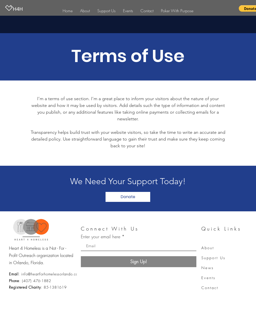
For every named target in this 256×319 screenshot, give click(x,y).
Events (208, 277)
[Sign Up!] (138, 261)
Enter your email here (100, 236)
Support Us (213, 257)
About (207, 247)
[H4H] (30, 8)
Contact (209, 287)
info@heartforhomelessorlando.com (51, 274)
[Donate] (128, 197)
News (207, 267)
